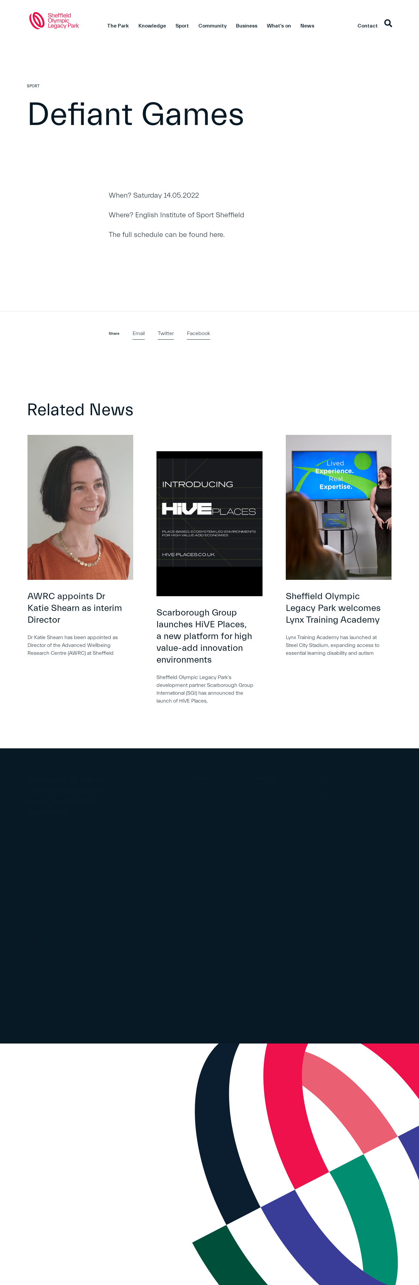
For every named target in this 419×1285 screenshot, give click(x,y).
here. (217, 235)
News (307, 26)
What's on (279, 26)
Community (212, 26)
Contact (367, 26)
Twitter (166, 333)
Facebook (198, 333)
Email (139, 333)
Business (246, 26)
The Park (118, 26)
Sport (182, 26)
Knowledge (152, 26)
